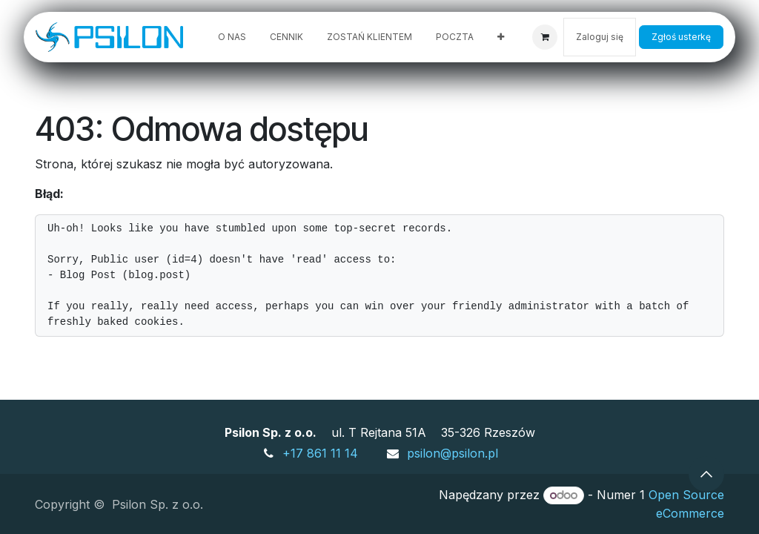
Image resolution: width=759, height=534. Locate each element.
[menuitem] (232, 37)
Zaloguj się (599, 36)
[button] (706, 474)
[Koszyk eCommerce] (544, 37)
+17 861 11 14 (320, 453)
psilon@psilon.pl (452, 453)
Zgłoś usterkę (681, 36)
